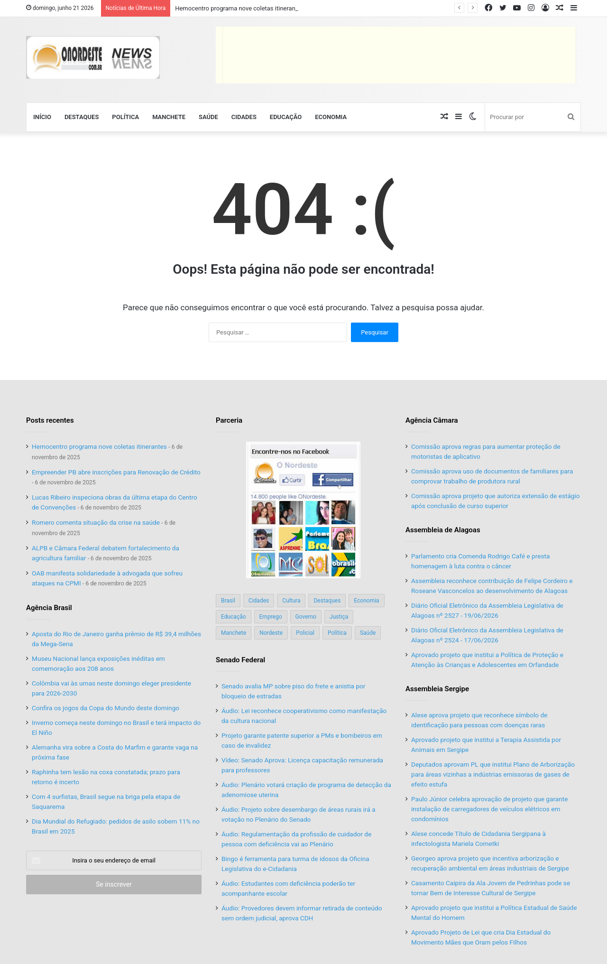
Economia (331, 116)
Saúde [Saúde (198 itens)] (368, 633)
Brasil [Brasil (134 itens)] (228, 600)
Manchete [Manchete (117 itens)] (233, 633)
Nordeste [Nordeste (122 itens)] (271, 633)
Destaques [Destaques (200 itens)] (326, 600)
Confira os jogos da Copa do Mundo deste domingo (105, 708)
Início (42, 116)
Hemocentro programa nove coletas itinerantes (239, 8)
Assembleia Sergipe (437, 689)
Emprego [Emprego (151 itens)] (270, 616)
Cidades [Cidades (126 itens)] (258, 600)
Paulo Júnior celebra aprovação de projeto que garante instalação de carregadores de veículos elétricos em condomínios (489, 809)
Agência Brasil (49, 607)
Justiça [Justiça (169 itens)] (339, 616)
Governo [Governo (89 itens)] (306, 616)
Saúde (208, 116)
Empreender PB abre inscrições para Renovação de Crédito (116, 472)
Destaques (81, 116)
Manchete (168, 116)
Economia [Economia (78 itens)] (366, 600)
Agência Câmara (431, 420)
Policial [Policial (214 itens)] (305, 633)
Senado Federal (240, 660)
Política (125, 116)
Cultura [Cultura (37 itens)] (291, 600)
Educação (286, 116)
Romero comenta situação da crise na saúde (96, 522)
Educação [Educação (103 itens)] (233, 616)
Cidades (244, 116)
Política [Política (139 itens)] (337, 633)
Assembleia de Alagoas (442, 530)
